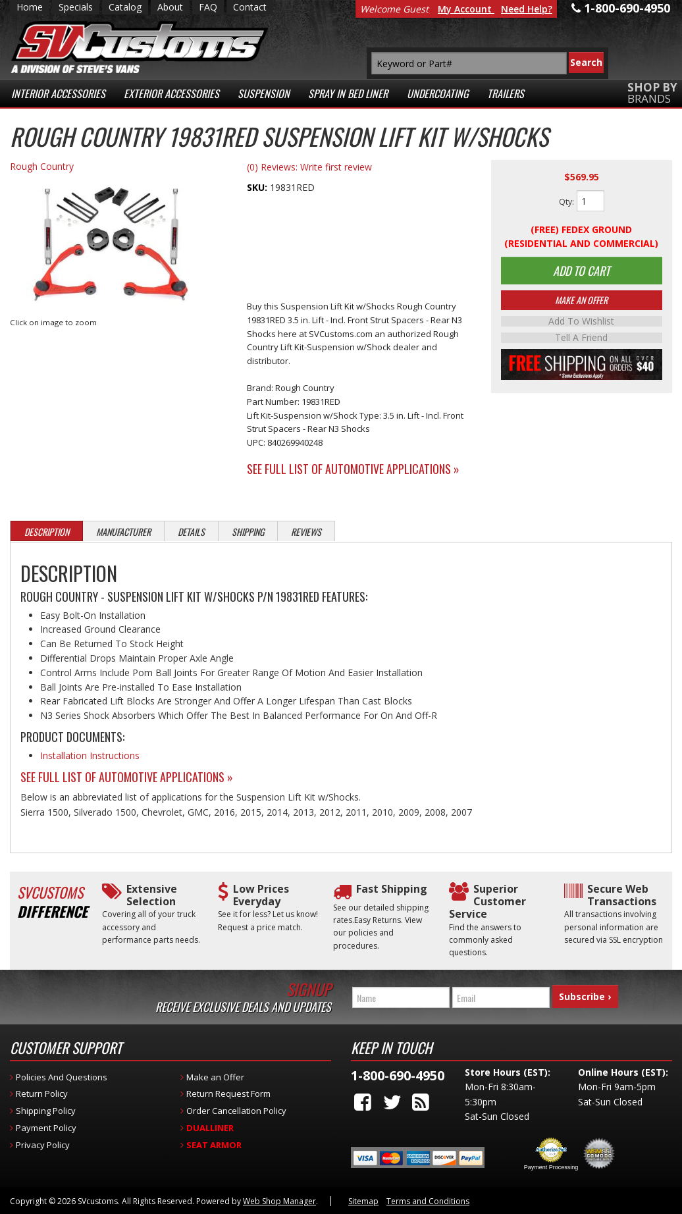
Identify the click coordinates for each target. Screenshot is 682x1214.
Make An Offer (581, 302)
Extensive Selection (151, 895)
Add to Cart (581, 271)
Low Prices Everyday (261, 895)
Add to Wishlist (581, 324)
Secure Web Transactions (621, 895)
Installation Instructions (90, 755)
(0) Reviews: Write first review (309, 167)
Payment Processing (551, 1167)
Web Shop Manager (279, 1201)
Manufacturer (123, 532)
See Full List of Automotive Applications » (353, 468)
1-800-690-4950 (397, 1075)
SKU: (258, 187)
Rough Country (42, 166)
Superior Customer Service (487, 902)
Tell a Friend (581, 339)
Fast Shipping (391, 889)
